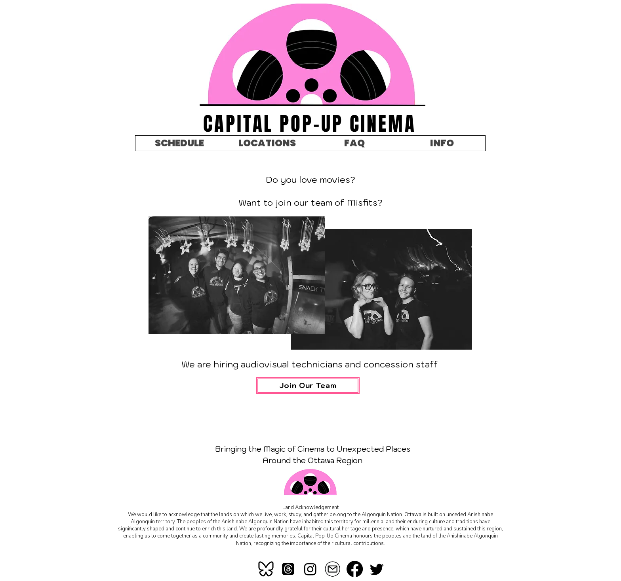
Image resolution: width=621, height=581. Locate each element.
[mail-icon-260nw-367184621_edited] (332, 569)
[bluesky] (266, 569)
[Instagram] (310, 569)
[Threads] (288, 569)
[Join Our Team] (308, 385)
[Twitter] (377, 569)
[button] (441, 143)
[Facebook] (355, 569)
